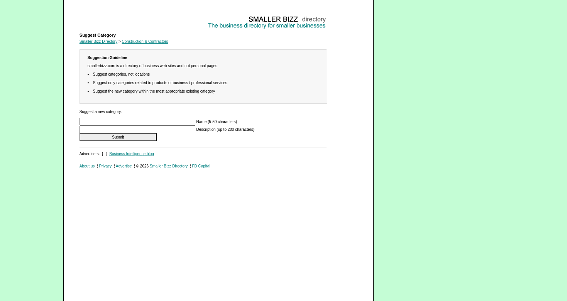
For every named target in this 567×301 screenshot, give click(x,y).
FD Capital (201, 166)
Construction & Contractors (103, 17)
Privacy (105, 166)
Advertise (124, 166)
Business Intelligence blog (131, 154)
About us (87, 166)
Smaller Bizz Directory (98, 41)
